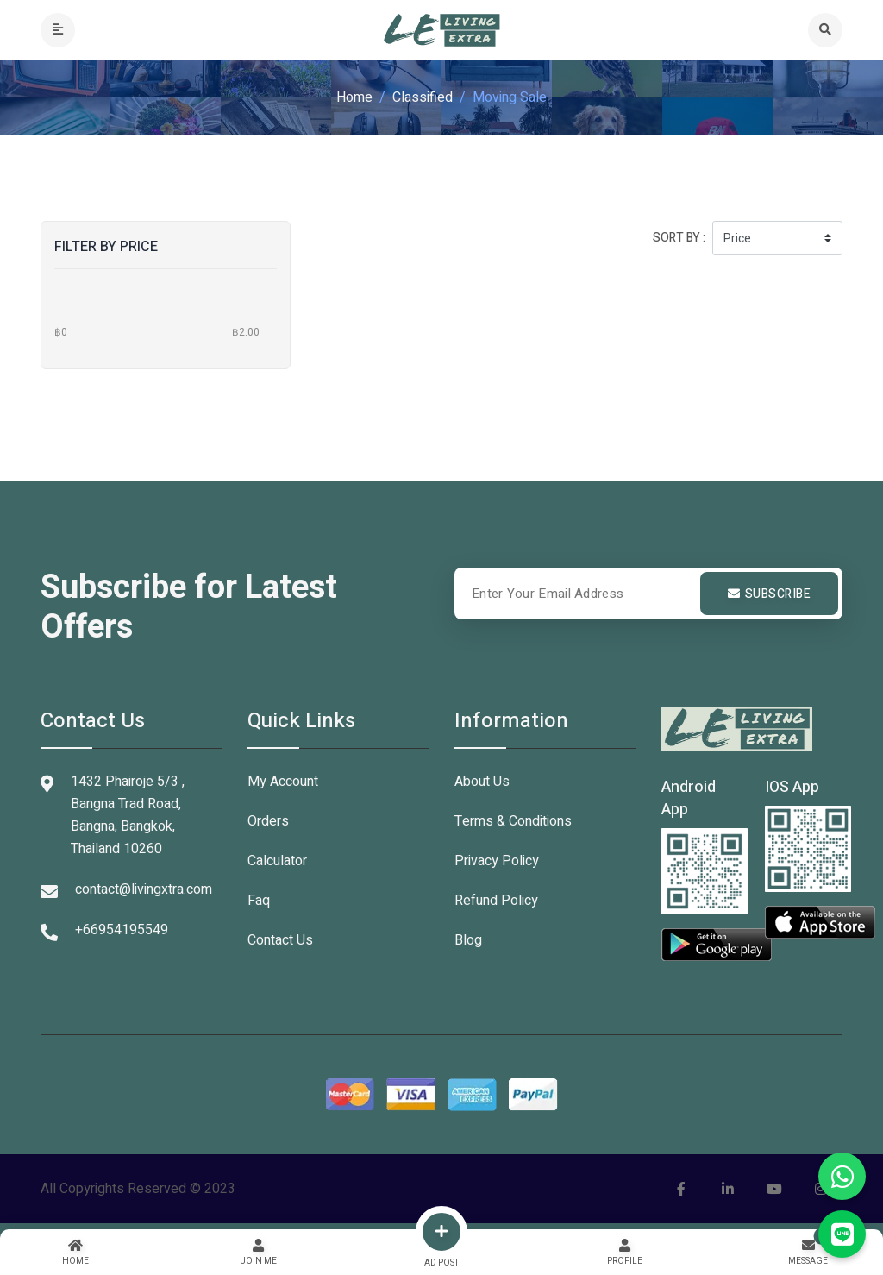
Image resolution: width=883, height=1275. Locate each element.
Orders (268, 821)
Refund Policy (496, 900)
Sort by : (679, 238)
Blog (468, 940)
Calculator (277, 861)
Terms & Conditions (513, 821)
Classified (422, 97)
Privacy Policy (496, 861)
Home (354, 97)
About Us (482, 781)
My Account (282, 781)
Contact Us (280, 940)
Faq (258, 900)
